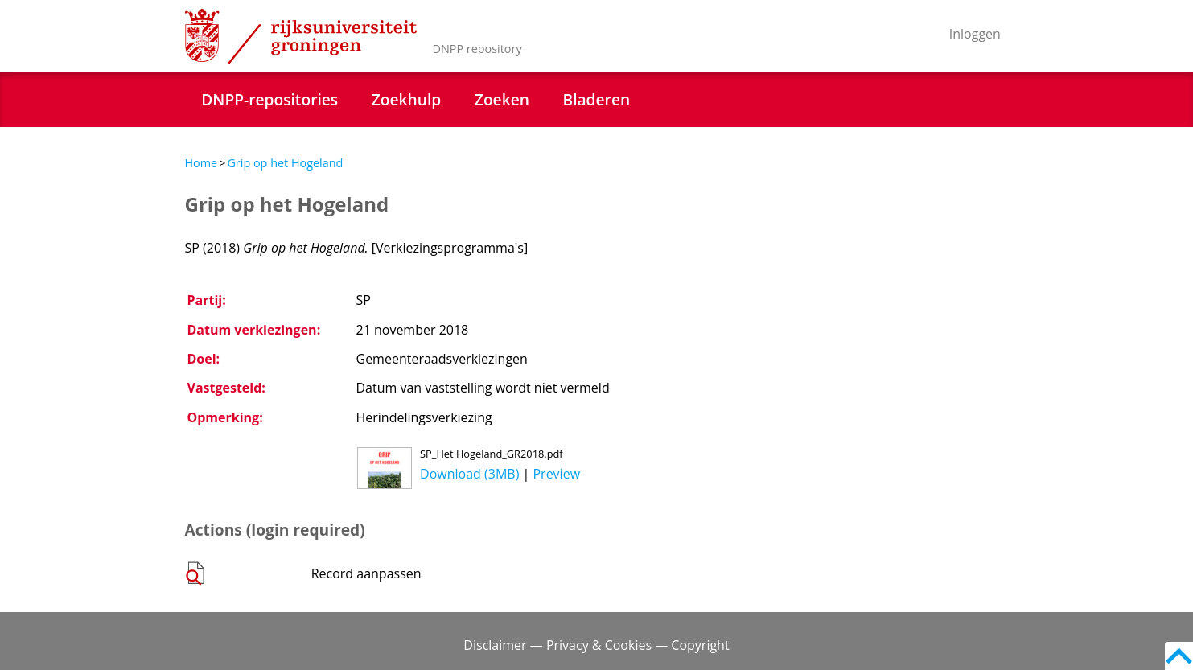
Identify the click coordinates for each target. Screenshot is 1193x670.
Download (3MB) (469, 474)
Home (201, 163)
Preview (556, 474)
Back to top (1179, 656)
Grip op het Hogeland (285, 163)
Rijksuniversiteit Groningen (301, 36)
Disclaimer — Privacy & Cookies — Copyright (596, 645)
